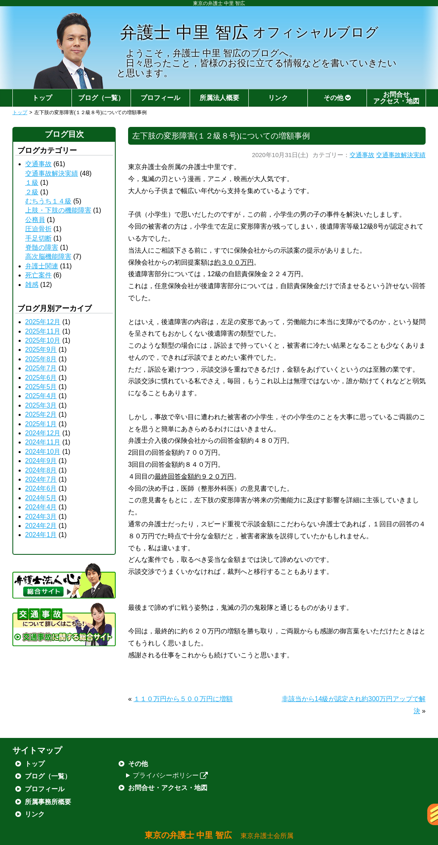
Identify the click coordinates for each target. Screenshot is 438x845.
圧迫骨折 (38, 228)
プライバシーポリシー (170, 775)
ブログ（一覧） (101, 97)
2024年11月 (42, 442)
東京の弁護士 (219, 835)
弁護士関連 (41, 266)
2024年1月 (41, 534)
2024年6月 (41, 488)
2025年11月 (42, 331)
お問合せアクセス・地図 (396, 98)
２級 (31, 192)
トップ (42, 97)
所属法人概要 (219, 97)
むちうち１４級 (48, 201)
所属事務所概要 (48, 801)
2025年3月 (41, 405)
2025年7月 (41, 368)
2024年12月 (42, 433)
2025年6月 (41, 377)
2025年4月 (41, 395)
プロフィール (160, 97)
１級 (31, 182)
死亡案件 (38, 275)
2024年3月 (41, 516)
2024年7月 (41, 479)
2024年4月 (41, 507)
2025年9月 (41, 349)
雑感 (31, 284)
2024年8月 (41, 470)
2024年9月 (41, 460)
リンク (278, 97)
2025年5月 (41, 386)
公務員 (35, 219)
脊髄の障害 (41, 247)
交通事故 (362, 155)
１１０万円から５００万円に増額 (183, 698)
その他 (337, 97)
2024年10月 (42, 451)
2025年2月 (41, 414)
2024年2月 (41, 525)
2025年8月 (41, 359)
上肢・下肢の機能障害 (58, 210)
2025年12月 (42, 321)
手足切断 (38, 238)
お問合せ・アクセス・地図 (167, 787)
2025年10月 (42, 340)
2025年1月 (41, 423)
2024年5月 (41, 497)
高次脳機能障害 (48, 256)
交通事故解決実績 (401, 155)
